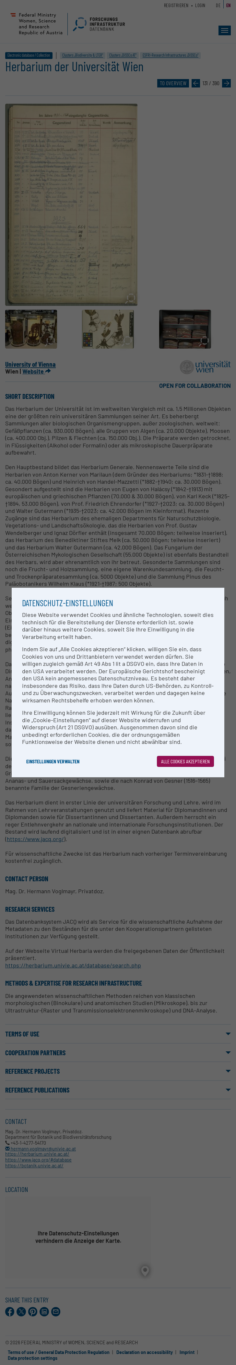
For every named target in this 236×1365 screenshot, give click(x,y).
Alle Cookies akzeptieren (185, 761)
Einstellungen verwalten (52, 761)
